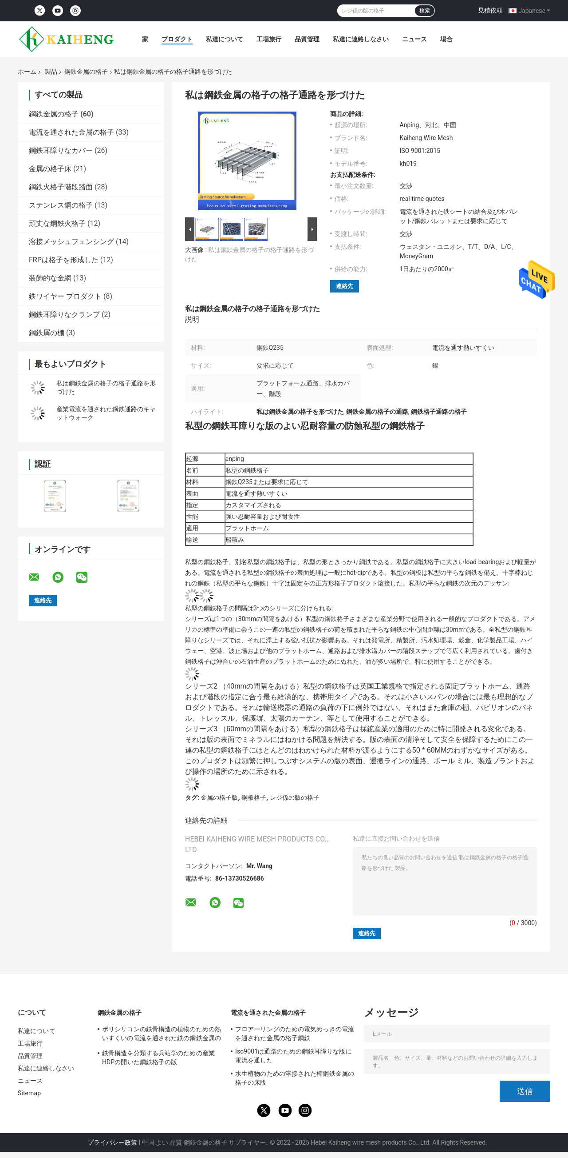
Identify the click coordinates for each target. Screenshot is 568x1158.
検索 (424, 11)
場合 (446, 39)
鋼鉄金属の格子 (86, 71)
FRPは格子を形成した (64, 260)
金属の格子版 (219, 797)
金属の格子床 (50, 168)
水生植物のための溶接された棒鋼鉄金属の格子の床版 (294, 1078)
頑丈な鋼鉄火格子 (57, 223)
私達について (224, 39)
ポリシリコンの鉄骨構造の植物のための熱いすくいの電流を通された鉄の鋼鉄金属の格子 (161, 1035)
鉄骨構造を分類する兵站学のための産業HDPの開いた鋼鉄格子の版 (158, 1058)
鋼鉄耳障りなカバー (61, 150)
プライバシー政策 (112, 1142)
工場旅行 (268, 39)
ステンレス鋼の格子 (61, 205)
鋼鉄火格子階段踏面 (61, 187)
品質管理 (307, 39)
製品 (51, 71)
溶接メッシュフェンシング (71, 241)
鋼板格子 (253, 797)
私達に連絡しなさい (361, 39)
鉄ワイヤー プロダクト (65, 296)
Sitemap (29, 1093)
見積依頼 (490, 10)
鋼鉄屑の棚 (46, 333)
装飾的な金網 (50, 278)
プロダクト (177, 39)
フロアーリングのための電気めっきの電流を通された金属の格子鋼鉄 (294, 1034)
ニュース (414, 39)
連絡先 (344, 286)
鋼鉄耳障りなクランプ (64, 314)
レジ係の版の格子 (295, 797)
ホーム (27, 71)
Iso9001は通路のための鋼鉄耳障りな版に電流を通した (293, 1056)
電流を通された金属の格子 (71, 132)
